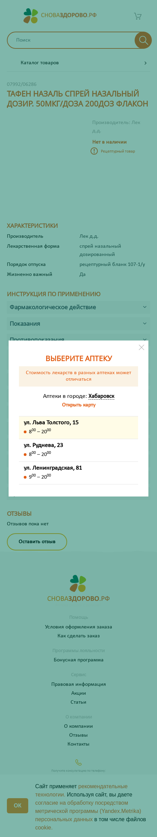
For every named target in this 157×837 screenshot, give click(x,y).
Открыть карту (78, 405)
